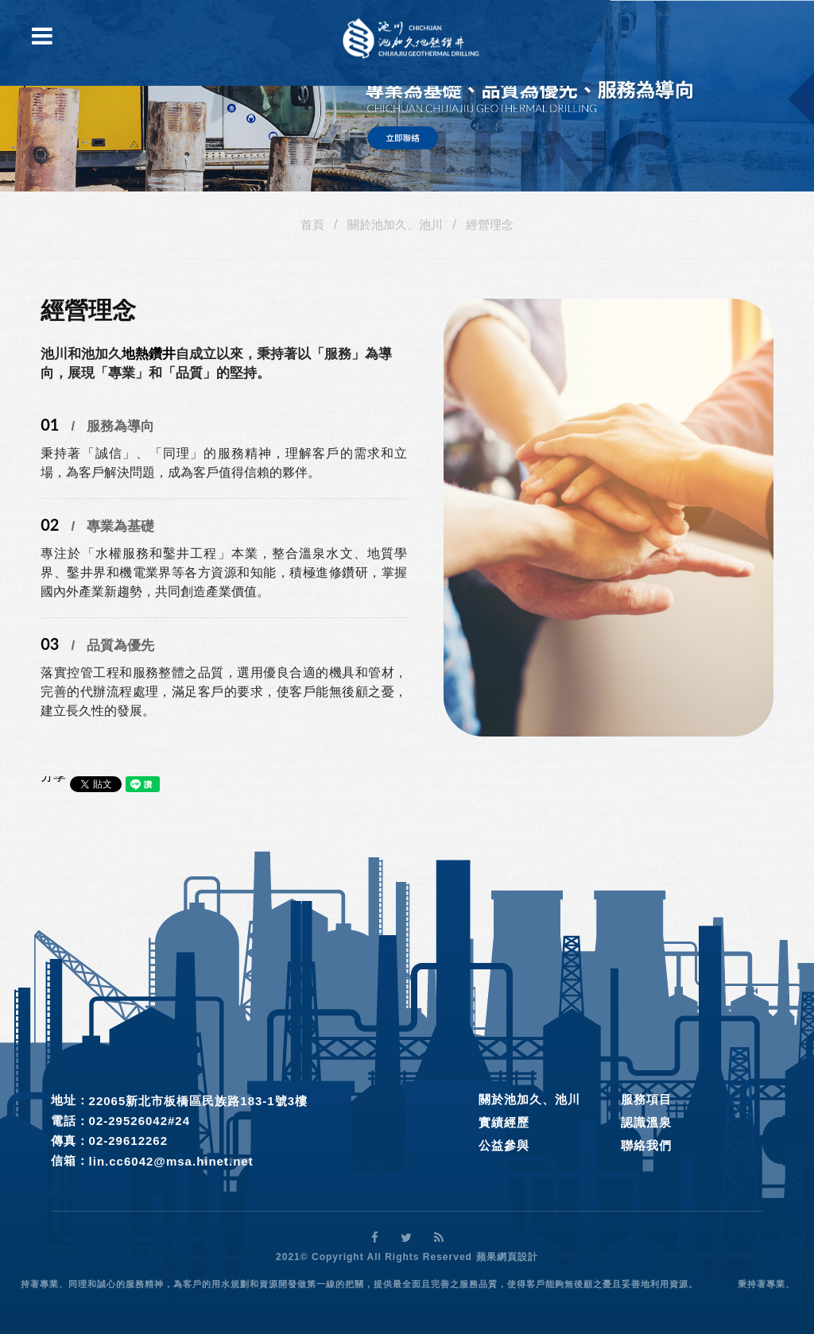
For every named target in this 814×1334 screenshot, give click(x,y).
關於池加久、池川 (395, 224)
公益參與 (504, 1145)
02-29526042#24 (139, 1120)
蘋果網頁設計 (507, 1256)
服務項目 (646, 1099)
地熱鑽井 (149, 354)
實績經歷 (504, 1122)
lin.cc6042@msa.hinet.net (171, 1161)
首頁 (312, 224)
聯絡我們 (646, 1145)
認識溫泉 (646, 1122)
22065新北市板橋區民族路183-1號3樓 (198, 1101)
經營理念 (490, 224)
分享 (53, 776)
